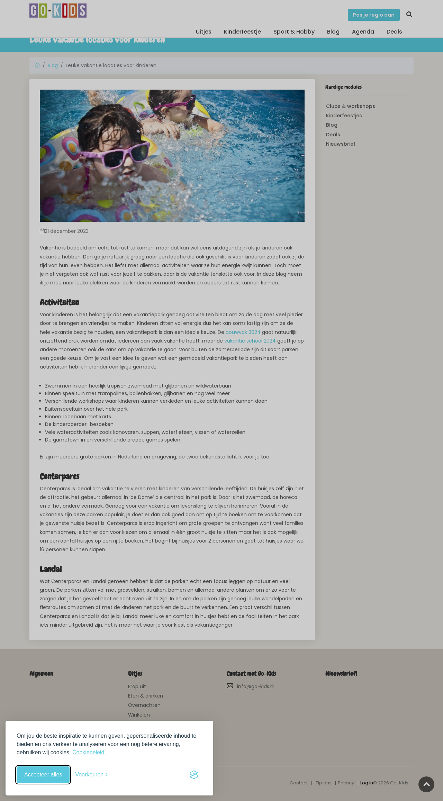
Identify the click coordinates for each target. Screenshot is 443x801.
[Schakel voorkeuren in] (91, 774)
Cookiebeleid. (89, 752)
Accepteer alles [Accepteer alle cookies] (43, 774)
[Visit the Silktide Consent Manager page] (194, 774)
